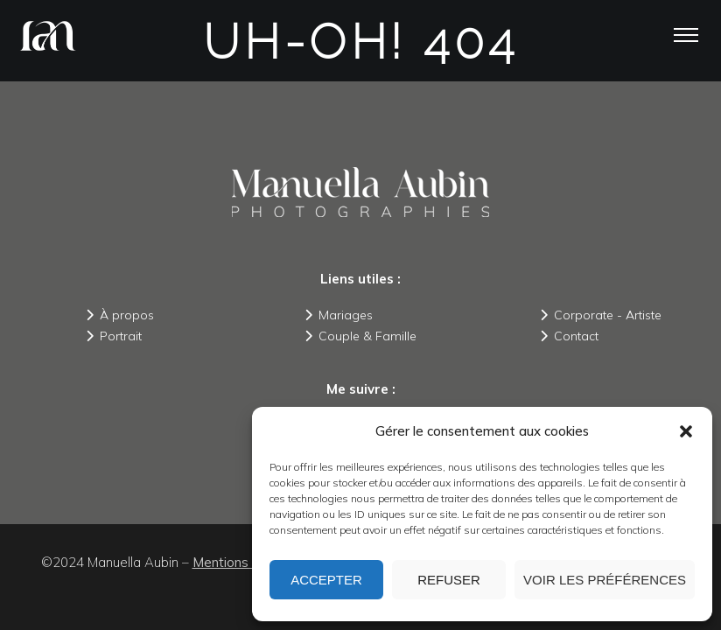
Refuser (448, 579)
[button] (686, 431)
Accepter (326, 579)
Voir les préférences (604, 579)
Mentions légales (244, 562)
